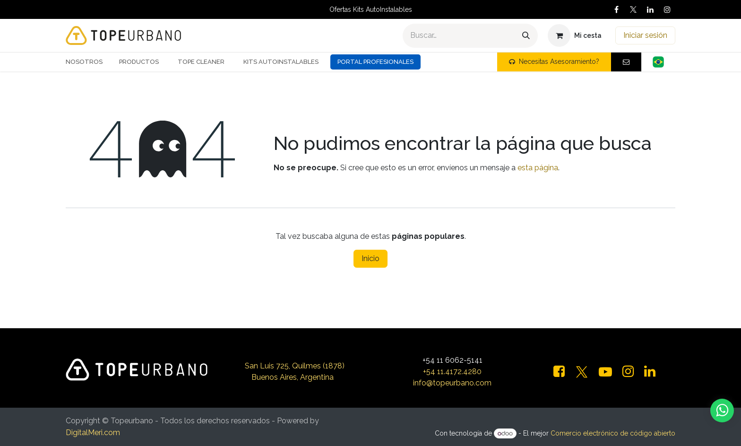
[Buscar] (526, 36)
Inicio (370, 258)
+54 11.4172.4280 (452, 371)
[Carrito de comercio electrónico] (575, 35)
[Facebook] (616, 9)
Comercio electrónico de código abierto (613, 433)
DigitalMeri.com (93, 432)
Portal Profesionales (375, 61)
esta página (537, 167)
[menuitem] (88, 62)
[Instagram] (667, 9)
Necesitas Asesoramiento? (554, 61)
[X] (633, 9)
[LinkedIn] (650, 9)
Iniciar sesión (645, 35)
